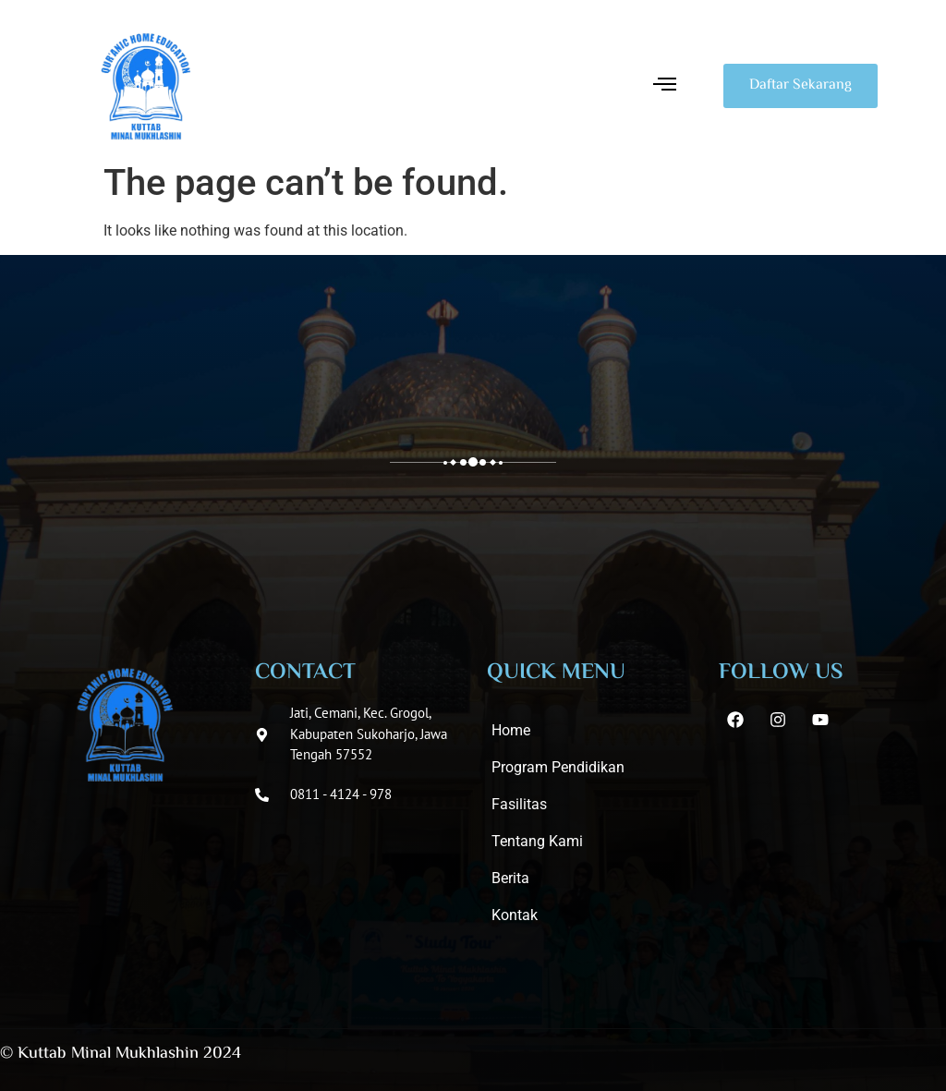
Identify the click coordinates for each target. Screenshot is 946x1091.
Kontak (514, 915)
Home (510, 730)
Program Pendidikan (558, 767)
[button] (665, 86)
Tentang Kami (537, 841)
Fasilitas (519, 804)
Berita (510, 878)
